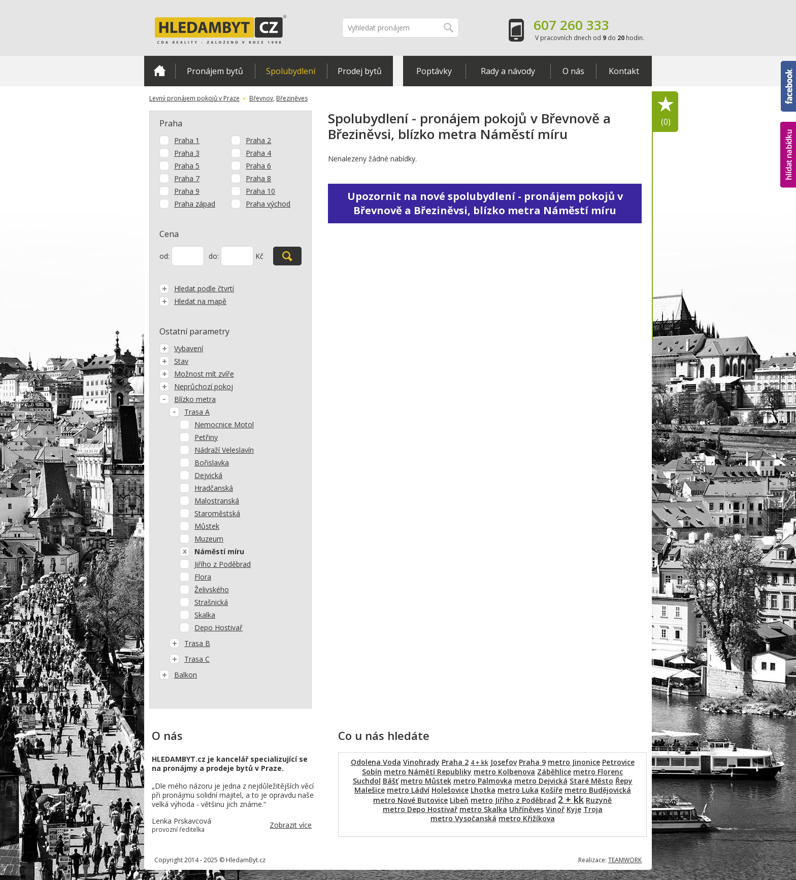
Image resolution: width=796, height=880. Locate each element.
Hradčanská (213, 488)
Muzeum (208, 539)
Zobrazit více (291, 825)
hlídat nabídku (788, 155)
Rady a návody (508, 71)
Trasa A (190, 412)
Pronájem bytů (215, 71)
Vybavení (181, 348)
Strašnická (211, 602)
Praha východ (268, 204)
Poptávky (434, 71)
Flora (202, 577)
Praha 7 (187, 178)
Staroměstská (217, 513)
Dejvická (208, 475)
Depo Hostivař (218, 627)
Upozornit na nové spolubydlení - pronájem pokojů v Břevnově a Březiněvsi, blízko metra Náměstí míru (485, 203)
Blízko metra (187, 399)
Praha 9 (187, 191)
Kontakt (624, 71)
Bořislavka (211, 462)
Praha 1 (187, 140)
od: (164, 256)
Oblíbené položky (665, 111)
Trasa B (190, 643)
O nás (573, 71)
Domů (159, 70)
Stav (173, 361)
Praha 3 (187, 153)
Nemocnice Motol (224, 424)
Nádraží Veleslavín (224, 450)
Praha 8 (258, 178)
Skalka (204, 615)
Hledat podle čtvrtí (196, 288)
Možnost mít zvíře (196, 374)
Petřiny (206, 437)
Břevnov (261, 98)
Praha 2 (258, 140)
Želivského (211, 589)
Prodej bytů (360, 71)
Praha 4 (258, 153)
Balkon (178, 675)
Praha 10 (260, 191)
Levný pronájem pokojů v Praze (194, 98)
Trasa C (190, 659)
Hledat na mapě (192, 301)
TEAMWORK (625, 860)
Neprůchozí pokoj (196, 386)
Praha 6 (258, 166)
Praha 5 (187, 166)
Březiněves (292, 98)
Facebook (788, 86)
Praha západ (194, 204)
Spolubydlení (290, 71)
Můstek (206, 526)
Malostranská (216, 500)
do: (214, 256)
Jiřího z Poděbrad (222, 564)
